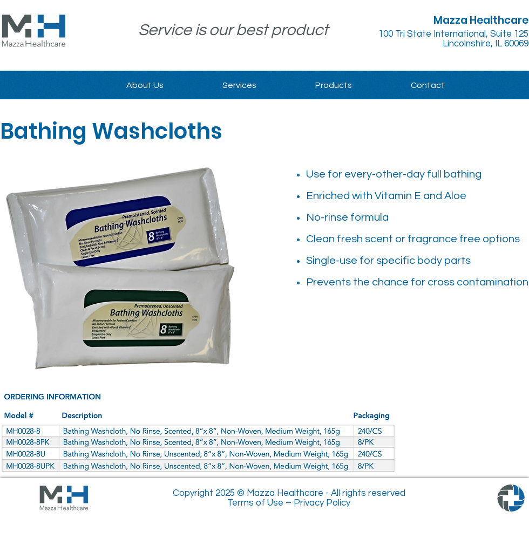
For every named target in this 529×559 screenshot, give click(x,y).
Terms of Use (255, 503)
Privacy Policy (322, 503)
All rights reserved (368, 493)
